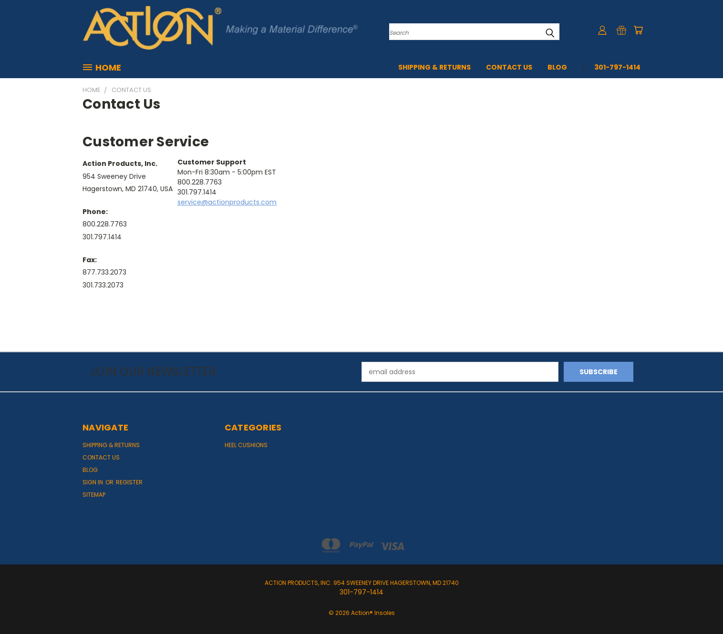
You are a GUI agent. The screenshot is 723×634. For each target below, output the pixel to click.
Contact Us (509, 67)
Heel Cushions (246, 445)
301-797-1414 (617, 67)
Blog (557, 67)
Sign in (93, 482)
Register (129, 482)
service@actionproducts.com (227, 202)
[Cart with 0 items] (638, 30)
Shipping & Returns (434, 67)
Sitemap (94, 495)
